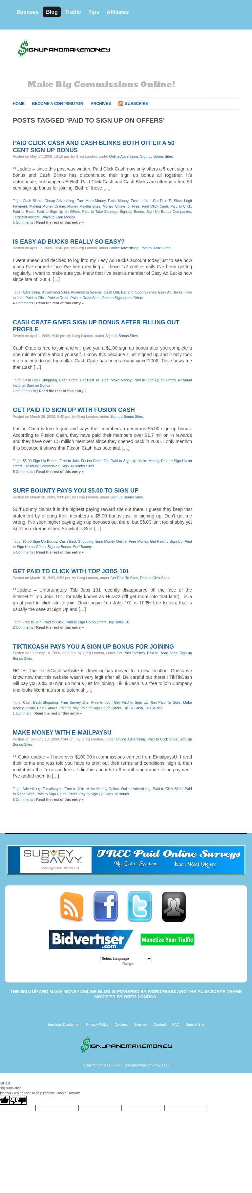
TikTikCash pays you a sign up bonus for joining (93, 646)
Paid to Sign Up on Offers (58, 211)
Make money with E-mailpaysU (62, 732)
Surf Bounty (82, 547)
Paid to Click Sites (154, 578)
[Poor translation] (18, 1100)
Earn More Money (91, 201)
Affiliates (118, 12)
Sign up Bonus (132, 211)
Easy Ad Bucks (170, 292)
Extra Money (118, 201)
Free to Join (140, 201)
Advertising (31, 292)
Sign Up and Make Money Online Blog (65, 991)
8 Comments (23, 799)
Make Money (121, 380)
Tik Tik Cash (133, 708)
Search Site (195, 1024)
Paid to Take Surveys (99, 211)
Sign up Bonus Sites (156, 156)
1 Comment (22, 713)
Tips (93, 12)
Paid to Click (180, 206)
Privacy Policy (97, 1024)
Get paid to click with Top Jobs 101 (71, 571)
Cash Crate (68, 380)
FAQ (175, 1024)
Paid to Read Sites (155, 248)
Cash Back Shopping (40, 380)
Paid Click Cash (155, 206)
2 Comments (23, 627)
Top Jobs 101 (119, 622)
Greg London (140, 996)
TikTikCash (153, 708)
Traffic (73, 12)
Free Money (138, 541)
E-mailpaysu (53, 789)
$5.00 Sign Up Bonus (40, 461)
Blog (52, 12)
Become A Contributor (57, 103)
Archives (101, 103)
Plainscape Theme (220, 991)
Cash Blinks (32, 201)
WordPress (162, 991)
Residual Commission (42, 466)
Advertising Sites (55, 292)
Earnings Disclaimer (64, 1024)
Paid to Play (68, 708)
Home (19, 103)
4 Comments (23, 303)
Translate (135, 964)
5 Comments (23, 222)
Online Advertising (123, 156)
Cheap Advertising (59, 201)
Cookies (121, 1024)
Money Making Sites (83, 206)
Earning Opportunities (138, 292)
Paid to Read (23, 211)
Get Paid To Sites (167, 201)
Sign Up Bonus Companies (168, 211)
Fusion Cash (91, 461)
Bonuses (27, 12)
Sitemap (140, 1024)
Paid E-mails (47, 708)
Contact (160, 1024)
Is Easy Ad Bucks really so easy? (69, 241)
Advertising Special (86, 292)
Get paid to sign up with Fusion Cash (74, 410)
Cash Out (111, 292)
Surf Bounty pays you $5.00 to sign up (75, 490)
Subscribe (136, 103)
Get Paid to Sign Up (120, 461)
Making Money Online (47, 206)
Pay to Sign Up (91, 794)
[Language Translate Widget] (126, 958)
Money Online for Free (121, 206)
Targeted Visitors (26, 217)
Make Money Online (102, 789)
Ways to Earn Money (58, 217)
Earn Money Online (111, 541)
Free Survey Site (74, 702)
